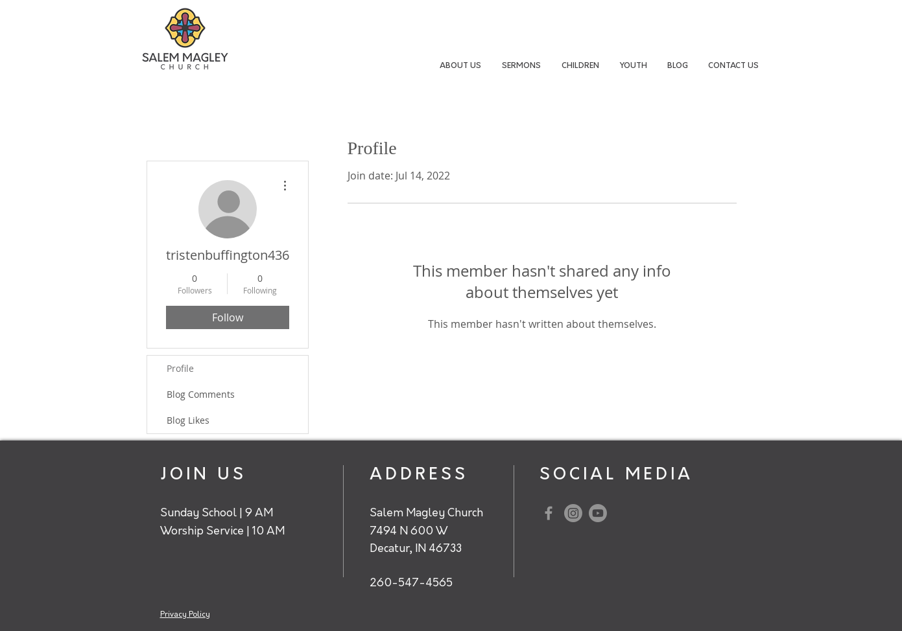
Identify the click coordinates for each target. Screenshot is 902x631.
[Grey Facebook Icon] (549, 513)
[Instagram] (573, 513)
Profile (180, 368)
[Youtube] (598, 513)
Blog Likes (188, 420)
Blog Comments (201, 394)
